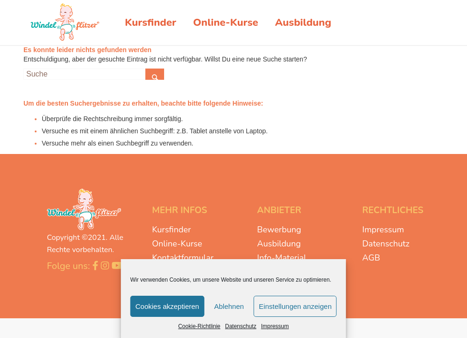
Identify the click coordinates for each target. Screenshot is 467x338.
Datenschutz (240, 326)
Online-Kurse (177, 243)
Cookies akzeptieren (167, 306)
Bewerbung (279, 229)
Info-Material (281, 257)
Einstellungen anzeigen (295, 306)
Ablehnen (229, 306)
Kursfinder (171, 229)
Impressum (275, 326)
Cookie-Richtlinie (199, 326)
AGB (371, 257)
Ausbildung (279, 243)
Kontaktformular (182, 257)
